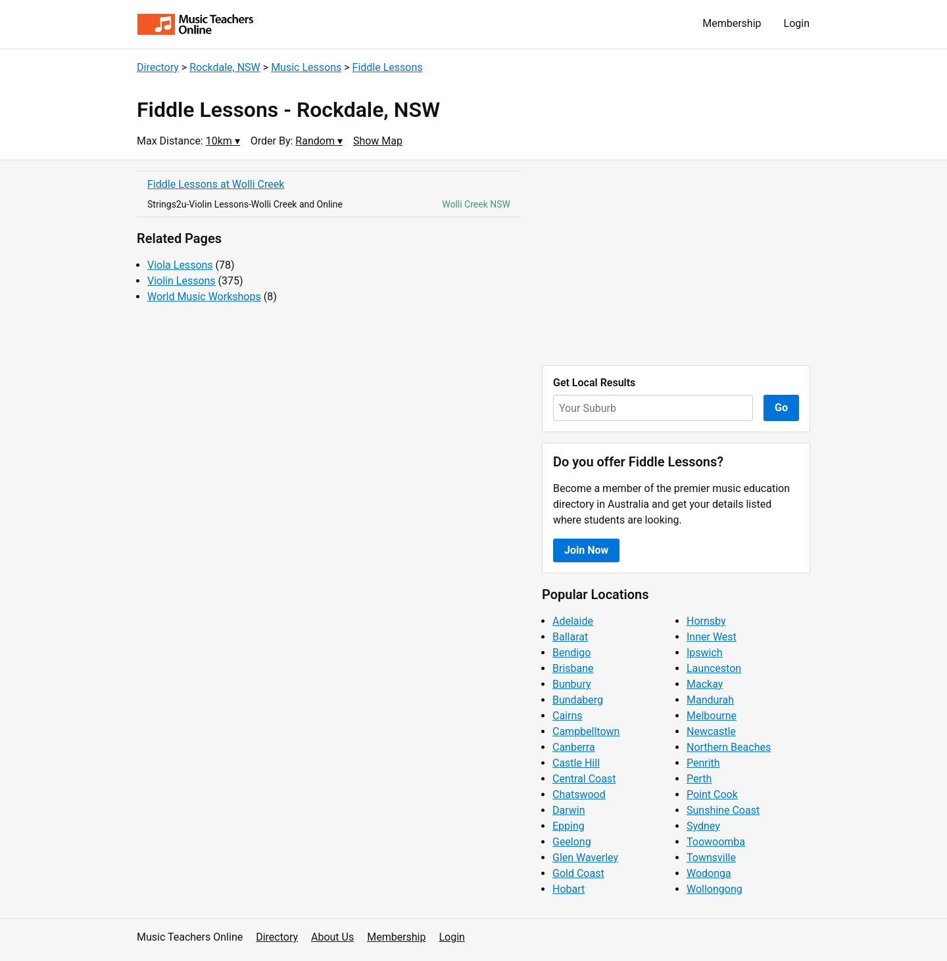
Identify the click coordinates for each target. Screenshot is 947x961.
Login (797, 23)
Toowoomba (716, 842)
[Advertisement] (676, 263)
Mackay (705, 684)
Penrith (703, 763)
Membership (731, 23)
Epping (568, 826)
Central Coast (584, 778)
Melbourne (712, 715)
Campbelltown (585, 731)
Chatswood (579, 794)
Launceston (714, 668)
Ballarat (570, 637)
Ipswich (705, 652)
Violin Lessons (181, 281)
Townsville (711, 857)
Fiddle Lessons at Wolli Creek (215, 184)
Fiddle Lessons (387, 67)
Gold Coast (578, 873)
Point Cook (712, 794)
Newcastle (711, 731)
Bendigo (571, 652)
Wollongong (714, 889)
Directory (158, 67)
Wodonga (709, 873)
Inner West (712, 637)
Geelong (571, 842)
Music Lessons (306, 67)
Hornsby (706, 621)
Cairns (567, 715)
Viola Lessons (180, 265)
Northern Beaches (729, 747)
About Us (332, 937)
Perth (699, 778)
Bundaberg (577, 700)
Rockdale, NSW (224, 67)
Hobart (568, 889)
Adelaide (572, 621)
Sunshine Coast (723, 810)
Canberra (573, 747)
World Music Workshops (204, 296)
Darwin (568, 810)
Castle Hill (576, 763)
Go (781, 407)
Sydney (703, 826)
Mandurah (710, 700)
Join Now (586, 550)
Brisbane (573, 668)
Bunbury (571, 684)
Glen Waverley (585, 857)
